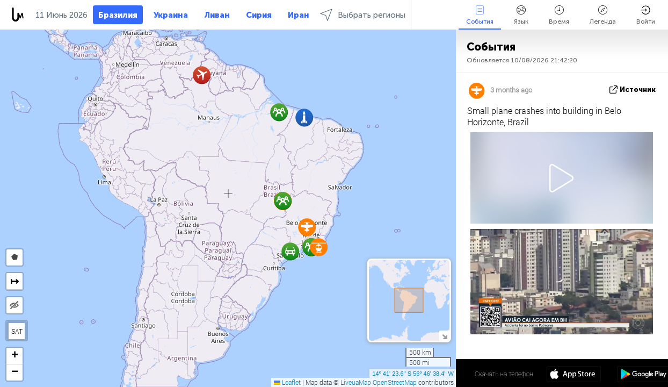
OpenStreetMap (395, 382)
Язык (521, 15)
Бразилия (117, 15)
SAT (17, 331)
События (479, 15)
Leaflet (287, 382)
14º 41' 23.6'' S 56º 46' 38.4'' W (413, 373)
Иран (298, 15)
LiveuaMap (355, 382)
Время (559, 15)
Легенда (603, 15)
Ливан (217, 15)
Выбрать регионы (362, 15)
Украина (171, 15)
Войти (645, 15)
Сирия (259, 15)
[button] (278, 112)
